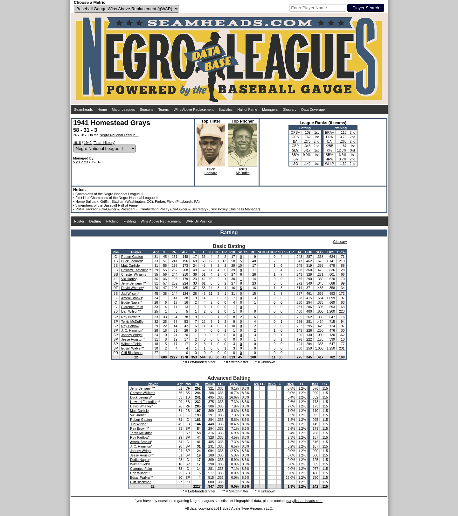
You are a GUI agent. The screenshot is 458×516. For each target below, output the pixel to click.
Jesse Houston (132, 339)
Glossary (289, 109)
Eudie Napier (131, 302)
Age (156, 252)
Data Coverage (313, 109)
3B (217, 252)
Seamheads (83, 109)
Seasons (147, 109)
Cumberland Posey (155, 209)
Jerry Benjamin (132, 283)
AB (184, 252)
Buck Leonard (131, 261)
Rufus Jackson (86, 209)
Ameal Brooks (131, 298)
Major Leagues (123, 109)
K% (257, 384)
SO (260, 252)
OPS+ (341, 252)
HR (224, 252)
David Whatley (132, 288)
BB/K (272, 384)
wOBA (210, 384)
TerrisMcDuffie (242, 171)
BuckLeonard (211, 171)
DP (291, 252)
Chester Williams (133, 274)
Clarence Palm (132, 307)
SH (280, 252)
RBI (232, 252)
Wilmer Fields (131, 344)
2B (210, 252)
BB (253, 252)
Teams (163, 109)
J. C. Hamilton (131, 330)
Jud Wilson (129, 293)
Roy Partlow (130, 326)
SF (286, 252)
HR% (291, 384)
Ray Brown (129, 317)
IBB (266, 252)
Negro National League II (119, 135)
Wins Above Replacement (194, 109)
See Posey (219, 209)
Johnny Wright (131, 335)
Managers (270, 109)
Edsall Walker (131, 348)
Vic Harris (80, 162)
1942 (88, 143)
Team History (104, 143)
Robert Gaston (132, 256)
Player (136, 252)
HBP (273, 252)
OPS (330, 252)
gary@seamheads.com (305, 501)
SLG (319, 252)
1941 (81, 123)
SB (240, 252)
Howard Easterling (135, 270)
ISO (315, 384)
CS (246, 252)
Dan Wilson (129, 311)
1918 (77, 143)
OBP (308, 252)
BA (298, 252)
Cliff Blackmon (131, 353)
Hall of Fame (247, 109)
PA (173, 252)
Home (102, 109)
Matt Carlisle (130, 265)
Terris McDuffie (132, 321)
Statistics (225, 109)
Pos (116, 252)
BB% (234, 384)
